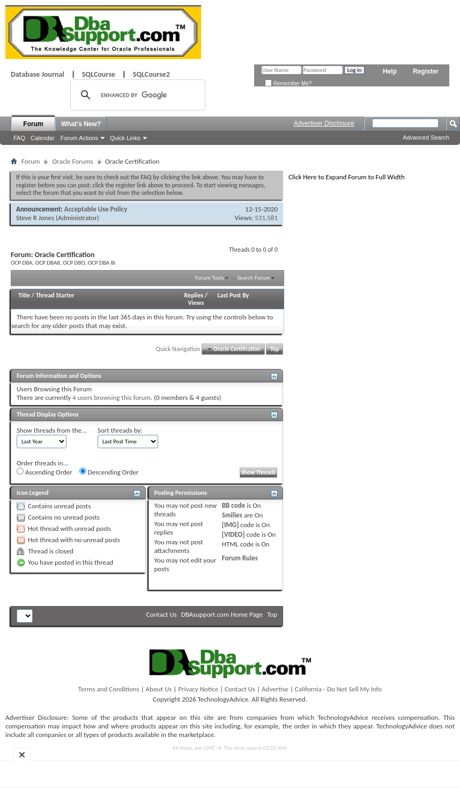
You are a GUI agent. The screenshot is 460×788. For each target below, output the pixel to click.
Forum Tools (209, 277)
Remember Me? (288, 83)
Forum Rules (240, 558)
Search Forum (254, 277)
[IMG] (230, 525)
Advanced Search (426, 137)
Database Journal (37, 74)
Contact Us (161, 614)
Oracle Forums (72, 161)
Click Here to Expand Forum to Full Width (346, 177)
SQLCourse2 (151, 74)
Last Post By (233, 295)
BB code (233, 505)
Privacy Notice (198, 689)
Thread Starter (55, 295)
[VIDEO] (233, 534)
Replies (194, 295)
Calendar (43, 138)
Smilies (232, 515)
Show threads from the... (52, 430)
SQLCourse (98, 74)
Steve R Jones (35, 218)
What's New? (81, 124)
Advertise (275, 689)
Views (196, 303)
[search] (136, 95)
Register (426, 71)
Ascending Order (44, 472)
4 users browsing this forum (111, 397)
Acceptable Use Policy (96, 209)
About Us (159, 689)
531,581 (266, 218)
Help (390, 71)
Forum (33, 124)
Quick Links (125, 138)
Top (274, 349)
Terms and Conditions (108, 689)
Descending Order (109, 472)
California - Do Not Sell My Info (338, 689)
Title (24, 295)
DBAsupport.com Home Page (222, 614)
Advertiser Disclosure (324, 123)
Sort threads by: (120, 430)
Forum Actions (79, 138)
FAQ (19, 138)
